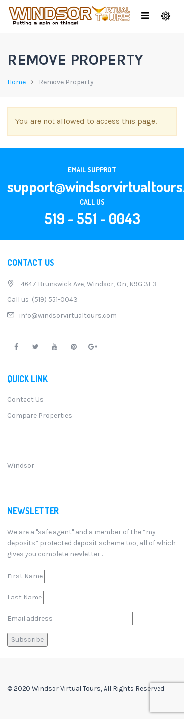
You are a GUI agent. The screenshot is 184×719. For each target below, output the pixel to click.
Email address (30, 618)
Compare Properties (39, 415)
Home (16, 82)
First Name (25, 576)
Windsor (20, 465)
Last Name (24, 597)
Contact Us (25, 399)
